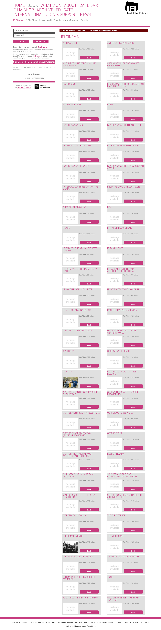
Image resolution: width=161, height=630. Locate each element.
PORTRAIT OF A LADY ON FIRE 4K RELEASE (123, 372)
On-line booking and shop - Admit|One (80, 626)
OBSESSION (68, 351)
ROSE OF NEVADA (115, 453)
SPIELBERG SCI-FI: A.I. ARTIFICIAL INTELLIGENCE (79, 475)
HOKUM (66, 227)
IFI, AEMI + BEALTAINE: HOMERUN (123, 289)
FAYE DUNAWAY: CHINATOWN (77, 145)
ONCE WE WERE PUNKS (118, 351)
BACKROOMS (69, 84)
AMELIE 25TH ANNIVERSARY (120, 43)
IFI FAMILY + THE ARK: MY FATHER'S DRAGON (80, 249)
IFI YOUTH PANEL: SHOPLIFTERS (78, 289)
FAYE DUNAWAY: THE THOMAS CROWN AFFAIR (125, 167)
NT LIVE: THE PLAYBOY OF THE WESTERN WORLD (121, 331)
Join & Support (61, 14)
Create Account (40, 41)
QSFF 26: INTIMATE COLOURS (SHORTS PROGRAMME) (81, 393)
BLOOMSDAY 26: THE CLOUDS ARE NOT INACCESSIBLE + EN (125, 85)
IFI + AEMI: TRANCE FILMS (119, 227)
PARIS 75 (67, 371)
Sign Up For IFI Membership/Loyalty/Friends (34, 62)
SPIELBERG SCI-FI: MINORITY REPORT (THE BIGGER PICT (125, 496)
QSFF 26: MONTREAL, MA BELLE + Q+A (81, 412)
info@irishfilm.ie (94, 622)
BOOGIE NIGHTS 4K (72, 104)
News (85, 14)
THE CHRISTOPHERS (117, 515)
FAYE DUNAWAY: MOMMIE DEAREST (124, 145)
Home (19, 5)
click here (36, 56)
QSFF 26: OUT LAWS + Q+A (120, 412)
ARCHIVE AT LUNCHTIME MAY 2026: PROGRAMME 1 (80, 64)
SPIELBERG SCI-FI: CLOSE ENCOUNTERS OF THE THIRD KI (122, 475)
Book (89, 58)
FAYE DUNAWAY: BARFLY (74, 125)
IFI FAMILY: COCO (115, 248)
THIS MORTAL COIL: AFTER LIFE (78, 556)
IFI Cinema (18, 20)
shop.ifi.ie (145, 622)
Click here (42, 47)
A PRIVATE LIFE (70, 43)
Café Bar (88, 5)
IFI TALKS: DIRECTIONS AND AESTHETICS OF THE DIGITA (120, 270)
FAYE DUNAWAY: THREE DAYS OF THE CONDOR (80, 187)
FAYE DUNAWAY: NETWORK (76, 166)
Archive (44, 10)
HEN (109, 207)
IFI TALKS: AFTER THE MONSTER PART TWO (81, 270)
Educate (64, 10)
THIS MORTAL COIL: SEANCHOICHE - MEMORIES (80, 578)
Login (21, 41)
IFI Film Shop (31, 20)
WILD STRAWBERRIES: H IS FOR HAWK (81, 597)
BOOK (32, 5)
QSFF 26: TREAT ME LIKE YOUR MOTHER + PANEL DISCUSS (77, 454)
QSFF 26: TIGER (114, 433)
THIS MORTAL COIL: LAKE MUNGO (123, 556)
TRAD (109, 577)
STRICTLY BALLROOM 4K (74, 515)
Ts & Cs (84, 20)
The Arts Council (24, 88)
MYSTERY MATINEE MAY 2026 (77, 330)
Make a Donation (70, 20)
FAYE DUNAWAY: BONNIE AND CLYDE (124, 125)
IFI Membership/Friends (50, 20)
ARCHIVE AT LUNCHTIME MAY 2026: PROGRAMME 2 (124, 64)
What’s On (51, 5)
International (28, 14)
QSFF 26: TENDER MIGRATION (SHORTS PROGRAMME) (77, 434)
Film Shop (23, 10)
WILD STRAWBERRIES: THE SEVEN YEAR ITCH (123, 598)
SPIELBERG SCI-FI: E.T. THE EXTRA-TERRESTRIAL (79, 496)
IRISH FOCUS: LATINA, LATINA (77, 310)
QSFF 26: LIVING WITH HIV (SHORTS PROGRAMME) (124, 393)
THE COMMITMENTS (73, 536)
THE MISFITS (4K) (115, 536)
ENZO (110, 104)
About (70, 5)
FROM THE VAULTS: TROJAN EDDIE (123, 186)
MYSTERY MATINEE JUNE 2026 (122, 310)
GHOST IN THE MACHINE (74, 207)
